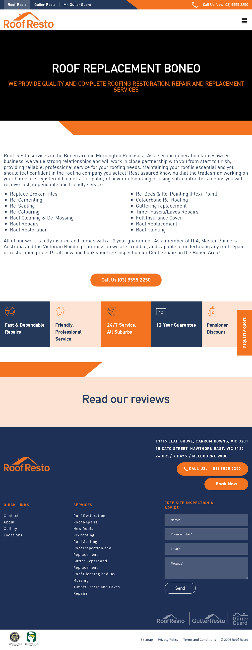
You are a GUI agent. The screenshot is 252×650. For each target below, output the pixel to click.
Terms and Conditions (199, 639)
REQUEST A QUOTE (244, 332)
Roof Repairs (85, 522)
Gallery (10, 528)
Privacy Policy (168, 639)
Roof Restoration (89, 515)
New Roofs (83, 528)
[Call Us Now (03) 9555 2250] (195, 5)
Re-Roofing (84, 535)
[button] (245, 20)
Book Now (226, 484)
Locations (13, 535)
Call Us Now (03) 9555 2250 (225, 4)
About (9, 522)
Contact (11, 515)
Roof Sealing (85, 541)
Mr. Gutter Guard (77, 4)
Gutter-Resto (45, 4)
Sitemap (147, 639)
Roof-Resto (17, 4)
